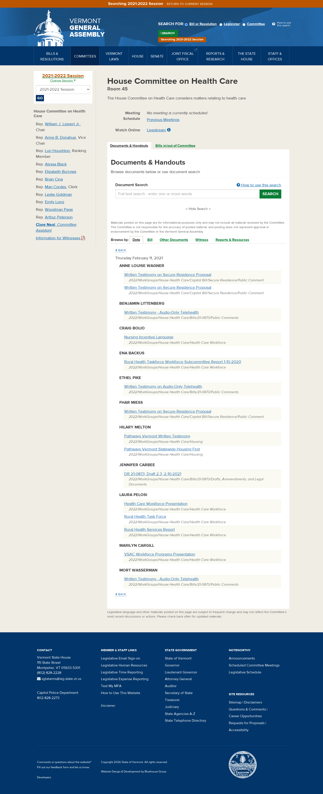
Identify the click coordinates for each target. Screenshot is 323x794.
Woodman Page (59, 209)
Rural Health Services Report (149, 529)
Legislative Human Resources (124, 665)
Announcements (242, 658)
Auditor (171, 686)
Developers (44, 777)
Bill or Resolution (201, 24)
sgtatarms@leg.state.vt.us (59, 679)
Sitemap (235, 702)
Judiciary (172, 707)
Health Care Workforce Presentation (156, 503)
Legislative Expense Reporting (124, 679)
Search (168, 33)
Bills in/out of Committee (175, 145)
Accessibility (239, 730)
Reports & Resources (232, 240)
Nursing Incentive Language (148, 337)
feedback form (60, 767)
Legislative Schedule (245, 672)
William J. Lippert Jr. (62, 124)
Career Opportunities (245, 716)
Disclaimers (253, 702)
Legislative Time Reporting (122, 672)
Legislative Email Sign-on (120, 658)
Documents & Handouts (129, 145)
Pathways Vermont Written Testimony (157, 436)
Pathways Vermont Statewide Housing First (162, 449)
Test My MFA (111, 686)
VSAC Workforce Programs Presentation (159, 554)
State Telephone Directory (185, 720)
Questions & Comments (247, 709)
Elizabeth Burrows (60, 171)
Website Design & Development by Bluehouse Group (133, 771)
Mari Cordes (55, 187)
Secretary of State (179, 693)
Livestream (156, 130)
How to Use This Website (120, 693)
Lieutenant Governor (181, 672)
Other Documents (174, 240)
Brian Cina (54, 179)
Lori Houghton (57, 150)
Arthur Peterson (59, 217)
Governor (172, 665)
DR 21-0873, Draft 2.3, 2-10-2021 (152, 473)
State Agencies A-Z (180, 714)
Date (136, 240)
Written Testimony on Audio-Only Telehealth (163, 386)
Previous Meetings (163, 119)
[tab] (129, 146)
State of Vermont (178, 658)
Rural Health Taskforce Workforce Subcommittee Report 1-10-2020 (182, 361)
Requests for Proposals (246, 723)
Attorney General (178, 679)
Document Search (198, 185)
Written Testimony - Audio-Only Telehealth (161, 312)
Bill (150, 240)
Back (120, 250)
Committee (254, 24)
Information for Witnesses (60, 238)
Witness (201, 240)
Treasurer (172, 700)
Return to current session (189, 4)
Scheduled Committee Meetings (254, 665)
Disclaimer (108, 706)
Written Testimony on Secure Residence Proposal (167, 274)
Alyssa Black (56, 164)
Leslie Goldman (58, 194)
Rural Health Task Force (145, 516)
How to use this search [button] (259, 185)
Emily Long (54, 202)
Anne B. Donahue (60, 137)
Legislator (230, 24)
